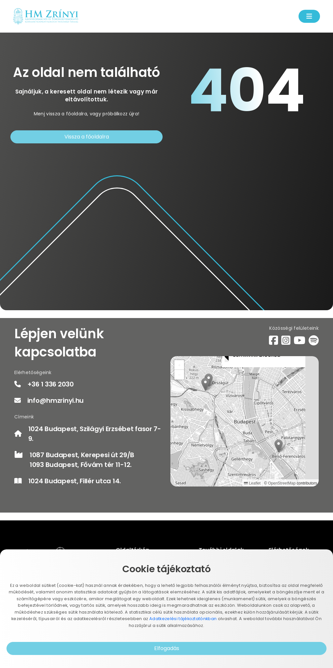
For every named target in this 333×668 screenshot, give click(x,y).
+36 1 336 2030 (50, 384)
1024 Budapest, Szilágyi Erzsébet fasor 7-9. (94, 433)
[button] (278, 446)
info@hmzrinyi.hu (55, 400)
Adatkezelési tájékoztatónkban (183, 618)
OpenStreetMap (282, 483)
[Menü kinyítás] (309, 16)
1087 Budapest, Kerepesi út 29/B (82, 454)
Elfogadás (166, 648)
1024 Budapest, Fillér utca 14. (74, 481)
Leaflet (252, 483)
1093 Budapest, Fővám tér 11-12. (81, 464)
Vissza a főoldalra (86, 136)
